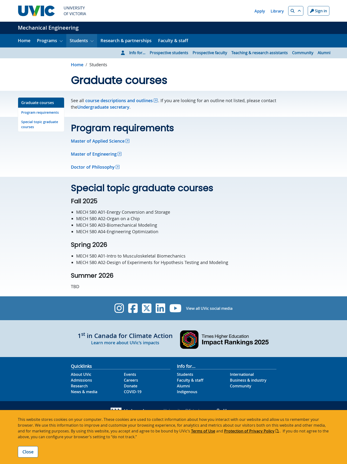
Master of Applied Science (98, 141)
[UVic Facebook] (133, 308)
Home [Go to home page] (77, 64)
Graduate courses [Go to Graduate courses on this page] (37, 102)
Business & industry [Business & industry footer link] (248, 380)
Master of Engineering (94, 154)
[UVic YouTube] (175, 308)
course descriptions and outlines (119, 100)
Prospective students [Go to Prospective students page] (169, 52)
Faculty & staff (173, 40)
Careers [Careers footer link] (131, 380)
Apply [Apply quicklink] (259, 11)
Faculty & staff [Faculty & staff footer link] (190, 380)
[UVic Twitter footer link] (146, 308)
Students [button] (79, 40)
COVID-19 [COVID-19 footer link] (132, 391)
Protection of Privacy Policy (249, 431)
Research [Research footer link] (79, 386)
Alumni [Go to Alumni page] (324, 52)
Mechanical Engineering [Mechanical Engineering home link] (48, 27)
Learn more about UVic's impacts (125, 342)
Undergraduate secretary (103, 107)
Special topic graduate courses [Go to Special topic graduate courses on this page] (39, 124)
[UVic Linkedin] (160, 308)
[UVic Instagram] (119, 308)
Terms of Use (203, 431)
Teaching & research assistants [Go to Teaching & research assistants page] (259, 52)
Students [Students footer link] (185, 374)
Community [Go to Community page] (302, 52)
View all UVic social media (209, 308)
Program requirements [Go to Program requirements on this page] (40, 112)
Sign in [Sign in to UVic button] (318, 10)
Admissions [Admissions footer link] (81, 380)
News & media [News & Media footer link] (84, 391)
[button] (295, 11)
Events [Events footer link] (130, 374)
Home (24, 40)
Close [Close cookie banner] (27, 452)
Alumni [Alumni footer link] (183, 386)
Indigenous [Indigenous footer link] (187, 391)
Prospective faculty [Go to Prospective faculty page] (210, 52)
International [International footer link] (242, 374)
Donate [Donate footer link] (130, 386)
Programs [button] (47, 40)
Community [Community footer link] (240, 386)
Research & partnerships (126, 40)
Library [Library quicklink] (277, 11)
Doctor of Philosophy (93, 167)
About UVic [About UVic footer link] (81, 374)
